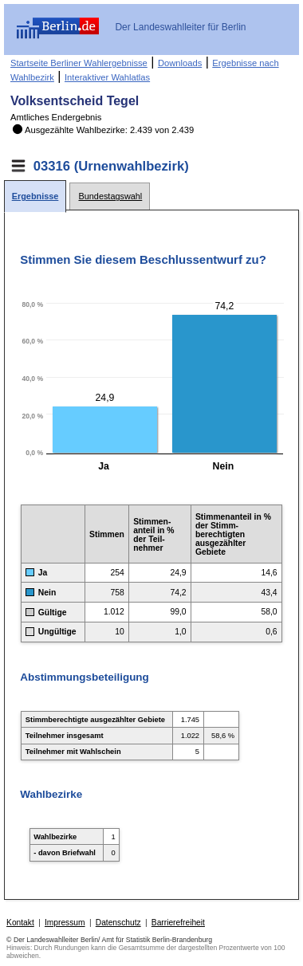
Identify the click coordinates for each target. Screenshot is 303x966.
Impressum (65, 922)
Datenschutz (118, 922)
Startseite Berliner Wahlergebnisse (79, 63)
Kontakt (20, 922)
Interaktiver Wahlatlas (107, 77)
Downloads (180, 63)
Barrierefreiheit (178, 922)
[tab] (35, 196)
